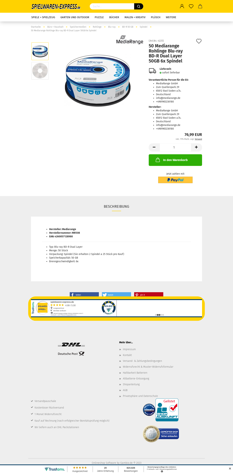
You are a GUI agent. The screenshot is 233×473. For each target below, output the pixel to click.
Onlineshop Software (104, 462)
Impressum (129, 349)
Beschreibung (116, 206)
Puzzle (99, 17)
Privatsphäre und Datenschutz (140, 396)
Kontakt (127, 355)
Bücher (114, 17)
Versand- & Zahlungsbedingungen (142, 361)
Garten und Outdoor (74, 17)
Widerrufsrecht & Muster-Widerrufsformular (148, 366)
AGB (125, 390)
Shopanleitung (131, 384)
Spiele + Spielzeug (43, 17)
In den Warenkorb (171, 160)
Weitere (171, 17)
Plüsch (155, 17)
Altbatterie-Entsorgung (136, 378)
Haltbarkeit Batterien (135, 372)
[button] (84, 295)
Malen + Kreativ (135, 17)
